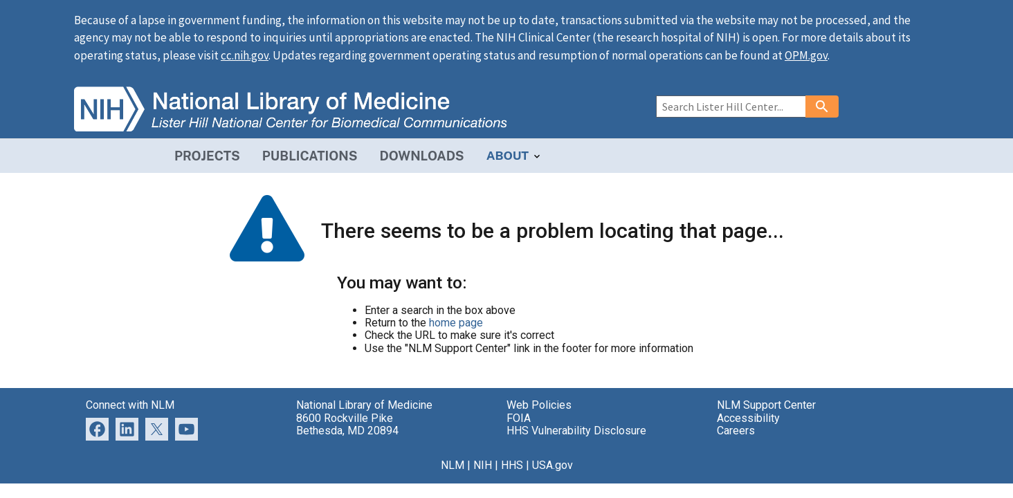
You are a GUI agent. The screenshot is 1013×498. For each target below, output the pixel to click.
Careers (736, 430)
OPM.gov (806, 55)
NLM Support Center (766, 405)
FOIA (518, 418)
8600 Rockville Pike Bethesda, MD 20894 (347, 424)
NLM (452, 465)
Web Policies (539, 405)
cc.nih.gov (244, 55)
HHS (512, 465)
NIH (482, 465)
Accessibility (748, 418)
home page (456, 322)
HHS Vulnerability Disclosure (576, 430)
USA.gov (552, 465)
